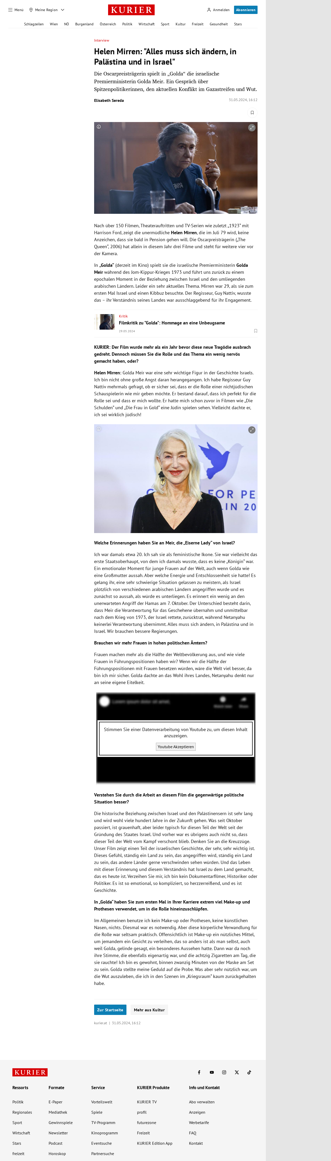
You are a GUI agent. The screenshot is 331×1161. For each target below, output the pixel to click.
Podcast (55, 1143)
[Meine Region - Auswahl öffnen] (62, 9)
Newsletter (58, 1132)
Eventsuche (101, 1143)
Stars (238, 24)
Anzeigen (197, 1112)
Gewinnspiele (61, 1122)
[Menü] (16, 10)
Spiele (96, 1112)
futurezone (146, 1122)
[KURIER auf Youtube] (212, 1072)
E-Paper (55, 1101)
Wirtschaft (147, 24)
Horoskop (57, 1153)
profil (142, 1112)
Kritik (123, 316)
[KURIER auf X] (237, 1072)
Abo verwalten (202, 1101)
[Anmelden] (218, 10)
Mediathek (58, 1112)
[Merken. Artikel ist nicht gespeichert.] (252, 113)
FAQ (192, 1132)
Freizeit (198, 24)
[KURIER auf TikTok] (249, 1072)
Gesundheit (219, 24)
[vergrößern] (251, 127)
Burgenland (84, 24)
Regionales (22, 1112)
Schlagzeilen (34, 24)
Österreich (108, 24)
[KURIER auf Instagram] (224, 1072)
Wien (54, 24)
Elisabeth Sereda (109, 100)
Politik (127, 24)
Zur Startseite (110, 1009)
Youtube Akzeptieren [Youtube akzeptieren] (176, 746)
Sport (165, 24)
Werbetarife (199, 1122)
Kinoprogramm (104, 1132)
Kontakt (196, 1143)
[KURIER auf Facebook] (199, 1072)
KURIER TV (147, 1101)
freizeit (18, 1153)
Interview (101, 40)
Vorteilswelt (101, 1101)
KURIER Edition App (154, 1143)
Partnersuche (102, 1153)
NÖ (66, 24)
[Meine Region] (43, 10)
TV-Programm (103, 1122)
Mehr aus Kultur (149, 1009)
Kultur (181, 24)
